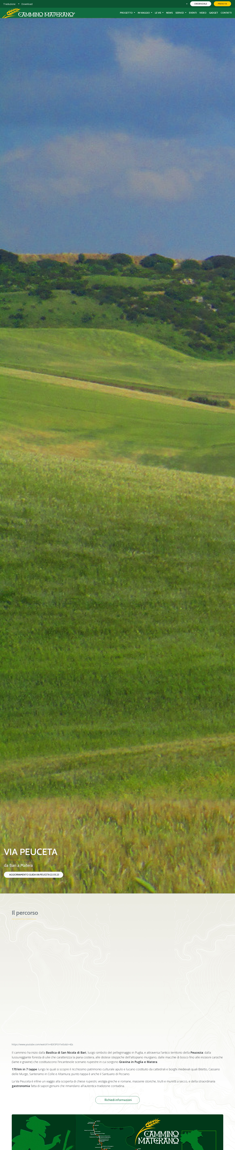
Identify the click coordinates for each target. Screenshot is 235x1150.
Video (202, 12)
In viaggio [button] (144, 12)
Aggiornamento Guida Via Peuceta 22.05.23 (34, 874)
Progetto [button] (126, 12)
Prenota (222, 3)
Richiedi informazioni (118, 1100)
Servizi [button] (179, 12)
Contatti (226, 12)
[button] (11, 3)
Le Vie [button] (158, 12)
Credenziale (200, 3)
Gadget (213, 12)
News (169, 12)
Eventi (193, 12)
